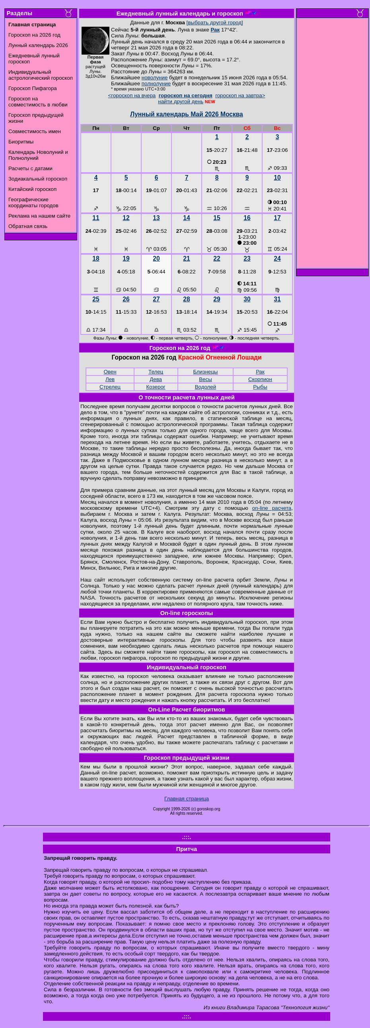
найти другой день (180, 101)
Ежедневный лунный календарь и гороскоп (180, 13)
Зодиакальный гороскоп (37, 179)
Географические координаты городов (33, 202)
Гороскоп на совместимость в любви (38, 102)
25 (95, 299)
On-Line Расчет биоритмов (186, 709)
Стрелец (110, 387)
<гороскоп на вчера (132, 95)
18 (95, 258)
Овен (109, 372)
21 (186, 258)
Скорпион (260, 379)
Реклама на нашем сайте (39, 216)
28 (186, 299)
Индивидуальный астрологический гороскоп (40, 75)
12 (126, 217)
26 (126, 299)
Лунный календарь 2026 (38, 45)
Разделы (19, 13)
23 (246, 258)
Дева (156, 379)
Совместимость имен (34, 131)
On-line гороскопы (186, 613)
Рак (215, 30)
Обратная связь (27, 226)
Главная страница (186, 799)
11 (95, 217)
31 (277, 299)
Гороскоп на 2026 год (34, 35)
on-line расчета (272, 508)
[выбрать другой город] (215, 23)
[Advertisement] (332, 145)
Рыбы (260, 387)
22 (216, 258)
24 (277, 258)
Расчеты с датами (30, 168)
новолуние (154, 78)
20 (156, 258)
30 (246, 299)
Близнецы (205, 372)
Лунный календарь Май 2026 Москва (186, 114)
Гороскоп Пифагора (32, 88)
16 (246, 217)
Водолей (205, 387)
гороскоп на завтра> (240, 95)
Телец (155, 372)
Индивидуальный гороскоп (186, 667)
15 (216, 217)
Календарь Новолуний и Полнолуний (38, 155)
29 (216, 299)
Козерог (156, 387)
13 (156, 217)
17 (277, 217)
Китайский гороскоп (32, 189)
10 (277, 177)
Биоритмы (20, 142)
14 (186, 217)
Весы (205, 379)
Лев (110, 379)
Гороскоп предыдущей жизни (187, 758)
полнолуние (156, 83)
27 (156, 299)
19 (126, 258)
